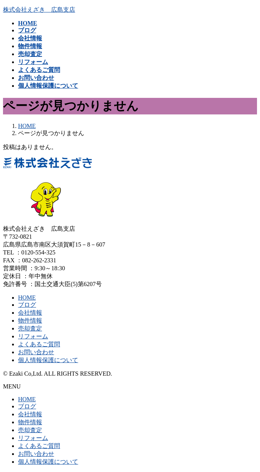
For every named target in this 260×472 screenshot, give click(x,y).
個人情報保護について (48, 360)
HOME (27, 297)
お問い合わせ (36, 352)
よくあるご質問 (39, 344)
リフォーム (33, 336)
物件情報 (30, 320)
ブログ (27, 304)
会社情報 (30, 312)
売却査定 (30, 328)
